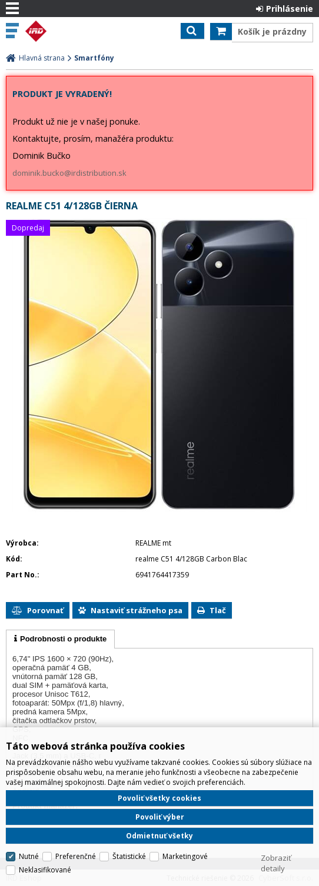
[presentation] (60, 639)
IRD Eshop (60, 31)
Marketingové (185, 856)
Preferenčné (75, 856)
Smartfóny (94, 58)
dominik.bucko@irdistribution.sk (69, 173)
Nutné (29, 856)
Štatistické (129, 856)
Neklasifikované (45, 870)
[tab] (60, 639)
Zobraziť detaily (276, 863)
